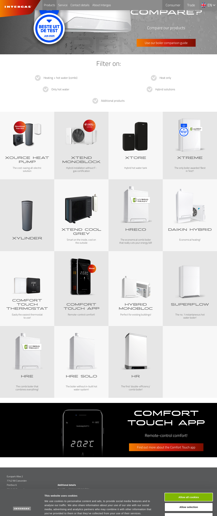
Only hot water (60, 89)
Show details (178, 509)
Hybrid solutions (165, 89)
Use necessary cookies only (189, 494)
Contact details (80, 5)
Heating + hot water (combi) (60, 78)
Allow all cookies (189, 474)
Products (49, 5)
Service (62, 5)
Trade (191, 5)
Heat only (165, 78)
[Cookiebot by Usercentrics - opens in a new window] (22, 509)
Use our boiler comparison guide (166, 42)
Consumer (173, 5)
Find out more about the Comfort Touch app (166, 447)
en (210, 5)
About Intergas (101, 5)
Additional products (113, 100)
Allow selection (188, 484)
